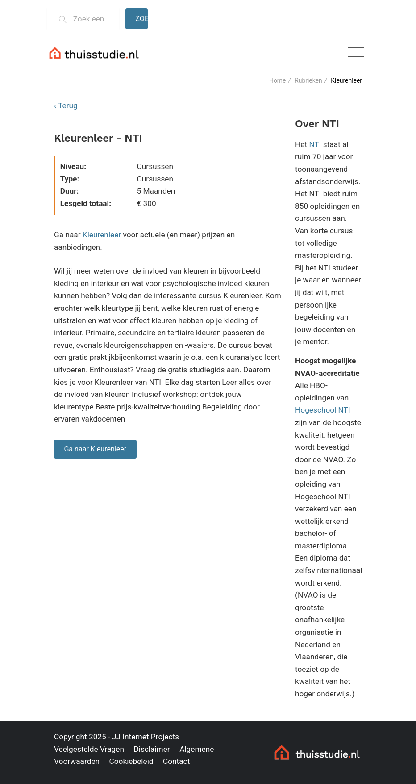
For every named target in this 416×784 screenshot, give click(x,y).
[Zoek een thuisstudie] (92, 19)
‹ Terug (66, 105)
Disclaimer (151, 749)
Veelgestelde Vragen (89, 749)
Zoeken (141, 18)
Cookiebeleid (131, 761)
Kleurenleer (102, 234)
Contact (176, 761)
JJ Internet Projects (145, 736)
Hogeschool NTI (322, 409)
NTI (315, 144)
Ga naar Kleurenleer (95, 449)
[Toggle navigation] (356, 52)
